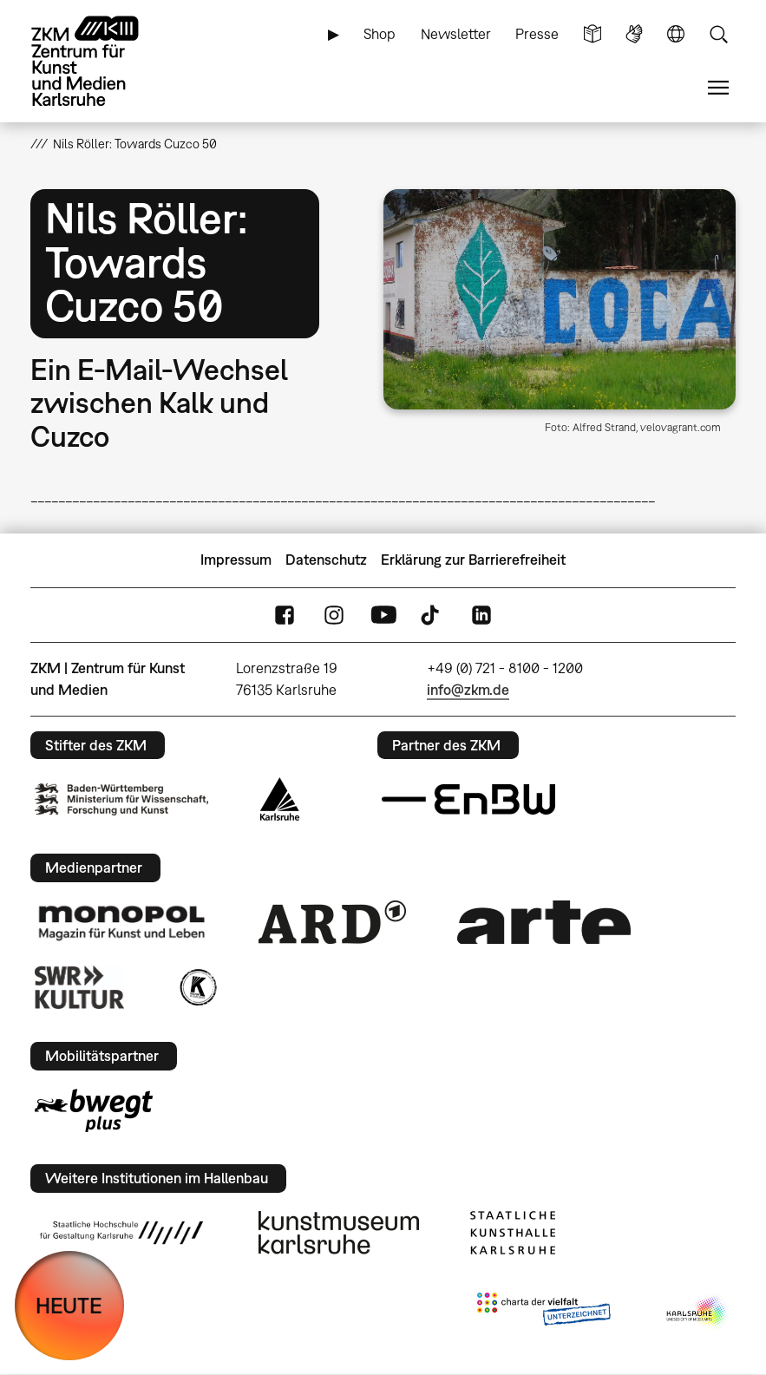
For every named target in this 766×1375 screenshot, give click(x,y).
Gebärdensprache (634, 34)
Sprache (675, 34)
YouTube (383, 614)
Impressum (236, 559)
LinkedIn (481, 614)
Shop (379, 34)
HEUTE (69, 1305)
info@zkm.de (468, 689)
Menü (718, 88)
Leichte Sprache (592, 34)
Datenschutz (326, 559)
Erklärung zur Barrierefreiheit (473, 559)
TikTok (432, 614)
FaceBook (284, 614)
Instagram (334, 614)
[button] (559, 299)
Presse (537, 34)
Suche (718, 34)
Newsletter (456, 34)
